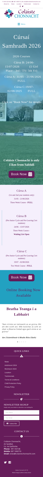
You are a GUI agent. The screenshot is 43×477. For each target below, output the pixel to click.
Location (19, 4)
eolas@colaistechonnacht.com (31, 1)
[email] (21, 418)
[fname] (21, 412)
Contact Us (36, 4)
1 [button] (17, 341)
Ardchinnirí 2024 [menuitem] (11, 365)
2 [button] (19, 341)
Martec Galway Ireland (26, 472)
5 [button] (25, 341)
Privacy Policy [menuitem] (9, 387)
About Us (6, 4)
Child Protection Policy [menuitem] (13, 383)
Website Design (15, 472)
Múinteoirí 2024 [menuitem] (10, 369)
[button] (22, 174)
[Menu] (21, 24)
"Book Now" (20, 102)
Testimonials (27, 4)
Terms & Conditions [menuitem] (12, 380)
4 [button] (23, 341)
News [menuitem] (7, 362)
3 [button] (21, 341)
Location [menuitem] (8, 372)
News (12, 4)
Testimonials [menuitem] (9, 376)
